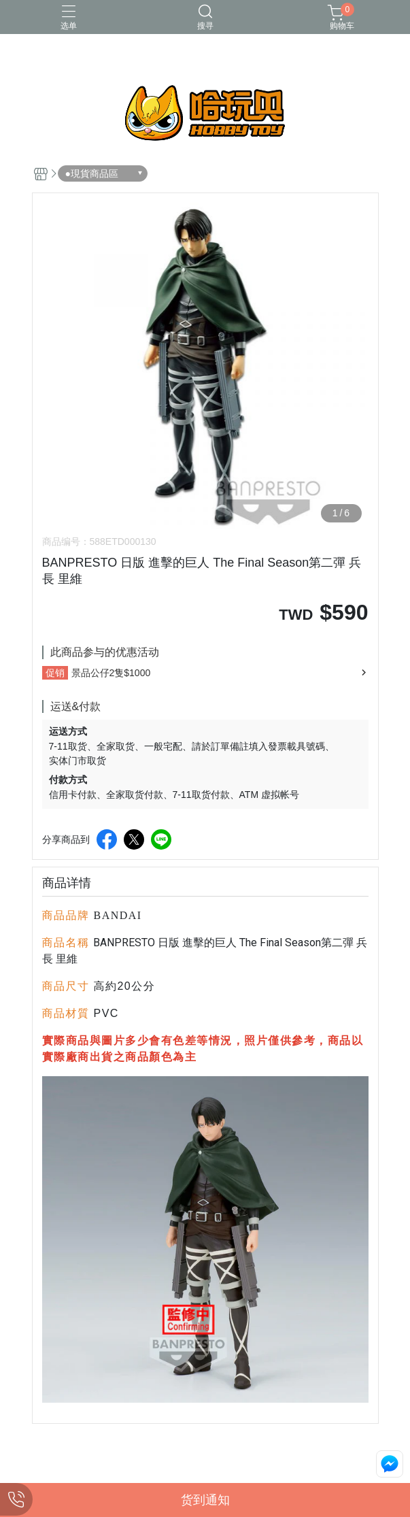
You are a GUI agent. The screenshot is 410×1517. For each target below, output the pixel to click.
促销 (55, 672)
